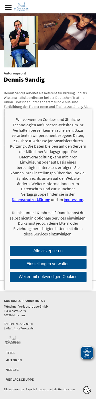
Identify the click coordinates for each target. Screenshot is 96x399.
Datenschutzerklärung (31, 199)
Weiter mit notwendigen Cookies (48, 276)
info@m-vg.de (23, 328)
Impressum (73, 199)
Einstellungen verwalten (48, 263)
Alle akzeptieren (48, 251)
